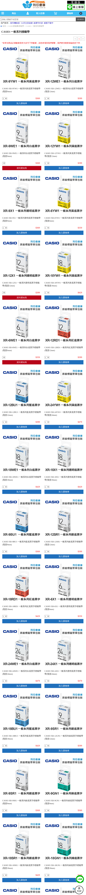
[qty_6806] (46, 616)
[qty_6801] (4, 228)
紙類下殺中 (48, 23)
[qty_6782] (4, 746)
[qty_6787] (46, 875)
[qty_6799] (4, 810)
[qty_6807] (46, 228)
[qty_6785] (4, 616)
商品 (14, 13)
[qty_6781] (4, 875)
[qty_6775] (46, 422)
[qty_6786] (4, 487)
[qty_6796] (46, 746)
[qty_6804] (3, 163)
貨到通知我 (22, 168)
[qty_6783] (46, 487)
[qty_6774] (46, 681)
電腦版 (76, 2)
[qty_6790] (46, 551)
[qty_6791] (4, 422)
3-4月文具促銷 (27, 23)
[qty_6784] (46, 292)
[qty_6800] (4, 551)
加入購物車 (21, 103)
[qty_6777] (4, 681)
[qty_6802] (4, 98)
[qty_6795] (46, 98)
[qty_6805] (46, 810)
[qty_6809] (3, 357)
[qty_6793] (46, 163)
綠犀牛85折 (38, 23)
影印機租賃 (15, 23)
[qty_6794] (46, 357)
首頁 (4, 26)
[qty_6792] (3, 292)
